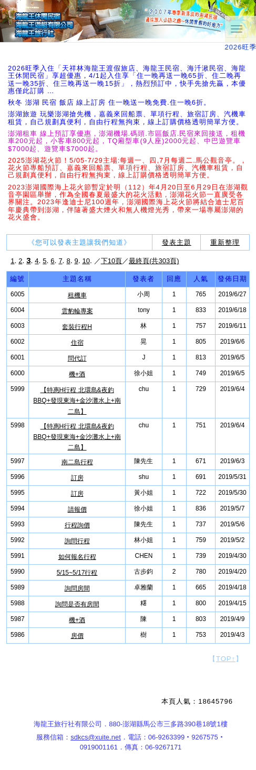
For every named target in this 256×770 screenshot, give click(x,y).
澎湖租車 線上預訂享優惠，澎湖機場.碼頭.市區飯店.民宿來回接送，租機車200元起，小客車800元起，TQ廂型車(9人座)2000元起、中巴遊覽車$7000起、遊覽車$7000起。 (126, 141)
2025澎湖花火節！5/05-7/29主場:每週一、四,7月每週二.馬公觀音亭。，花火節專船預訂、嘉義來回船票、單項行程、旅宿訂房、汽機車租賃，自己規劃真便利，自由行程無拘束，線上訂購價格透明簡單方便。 (127, 167)
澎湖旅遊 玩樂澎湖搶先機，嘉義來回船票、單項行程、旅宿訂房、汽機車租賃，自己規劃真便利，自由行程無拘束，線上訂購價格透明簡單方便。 (127, 117)
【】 (226, 659)
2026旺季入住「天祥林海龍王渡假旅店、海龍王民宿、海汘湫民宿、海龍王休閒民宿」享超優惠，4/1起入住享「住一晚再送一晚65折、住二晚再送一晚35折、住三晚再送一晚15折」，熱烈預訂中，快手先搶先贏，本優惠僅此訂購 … (127, 79)
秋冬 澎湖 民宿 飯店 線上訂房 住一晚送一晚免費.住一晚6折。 (109, 102)
